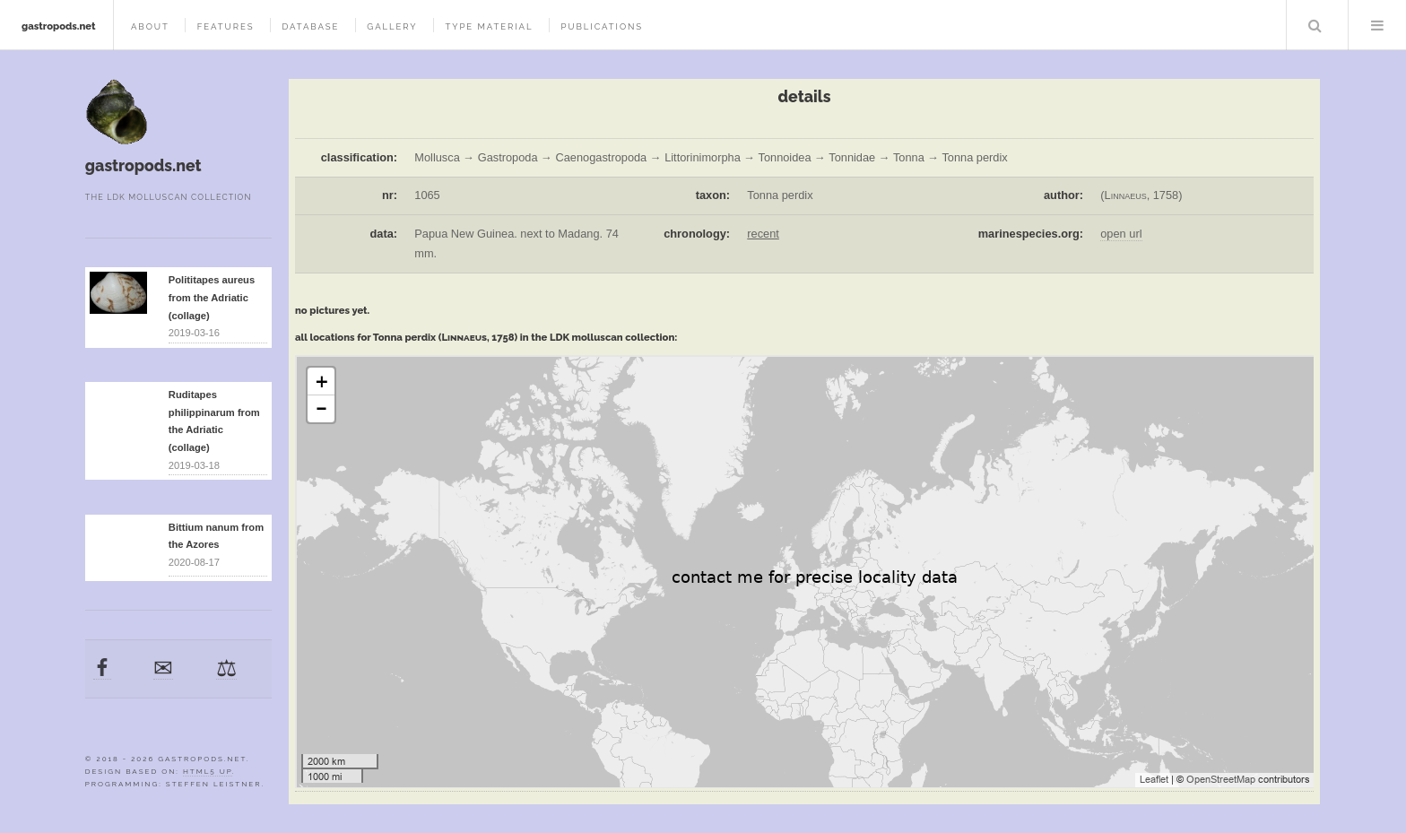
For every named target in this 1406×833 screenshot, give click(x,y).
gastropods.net (59, 26)
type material (489, 26)
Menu (1377, 25)
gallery (392, 26)
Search (1315, 25)
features (226, 26)
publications (601, 26)
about (150, 26)
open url (1120, 233)
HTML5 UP (207, 771)
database (310, 26)
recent (763, 233)
